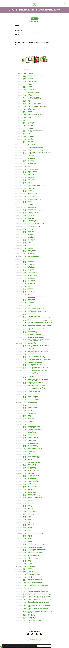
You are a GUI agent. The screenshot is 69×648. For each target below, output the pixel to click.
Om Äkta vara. (29, 640)
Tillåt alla (48, 645)
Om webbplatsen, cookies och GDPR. (34, 639)
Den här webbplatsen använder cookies (12, 645)
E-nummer (30, 21)
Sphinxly (40, 640)
